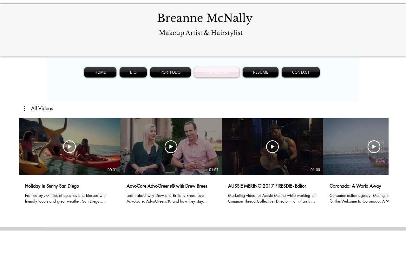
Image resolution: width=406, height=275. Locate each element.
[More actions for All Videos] (38, 108)
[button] (38, 108)
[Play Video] (69, 146)
